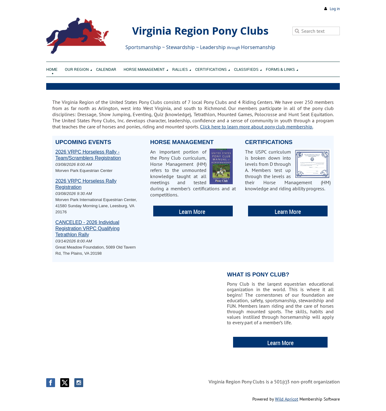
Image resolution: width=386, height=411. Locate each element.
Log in (335, 8)
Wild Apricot (286, 399)
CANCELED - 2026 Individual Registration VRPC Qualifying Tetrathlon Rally (87, 228)
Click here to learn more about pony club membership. (256, 127)
